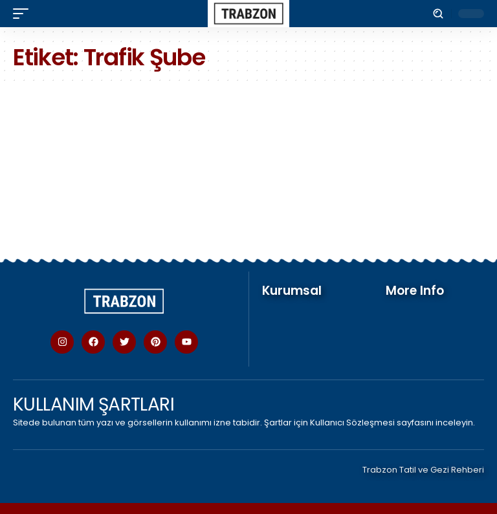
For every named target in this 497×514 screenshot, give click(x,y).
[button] (24, 13)
